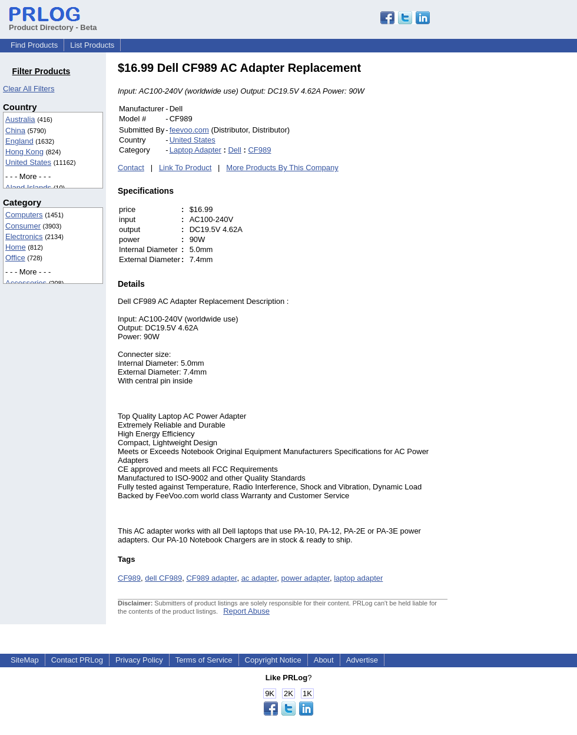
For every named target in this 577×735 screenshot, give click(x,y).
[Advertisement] (527, 238)
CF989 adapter (211, 578)
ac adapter (259, 578)
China (15, 130)
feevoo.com (189, 129)
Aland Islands (28, 187)
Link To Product (185, 167)
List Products (92, 45)
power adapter (305, 578)
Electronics (24, 236)
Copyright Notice (273, 659)
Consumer (23, 225)
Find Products (34, 45)
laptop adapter (358, 578)
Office (15, 257)
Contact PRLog (77, 659)
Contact (131, 167)
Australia (20, 119)
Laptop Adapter (195, 149)
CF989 (259, 149)
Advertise (362, 659)
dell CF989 (163, 578)
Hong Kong (24, 151)
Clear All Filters (28, 88)
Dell (234, 149)
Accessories (26, 283)
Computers (24, 214)
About (324, 659)
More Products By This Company (282, 167)
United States (28, 162)
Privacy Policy (139, 659)
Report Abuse (246, 611)
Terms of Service (204, 659)
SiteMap (25, 659)
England (19, 141)
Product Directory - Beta (53, 23)
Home (15, 247)
